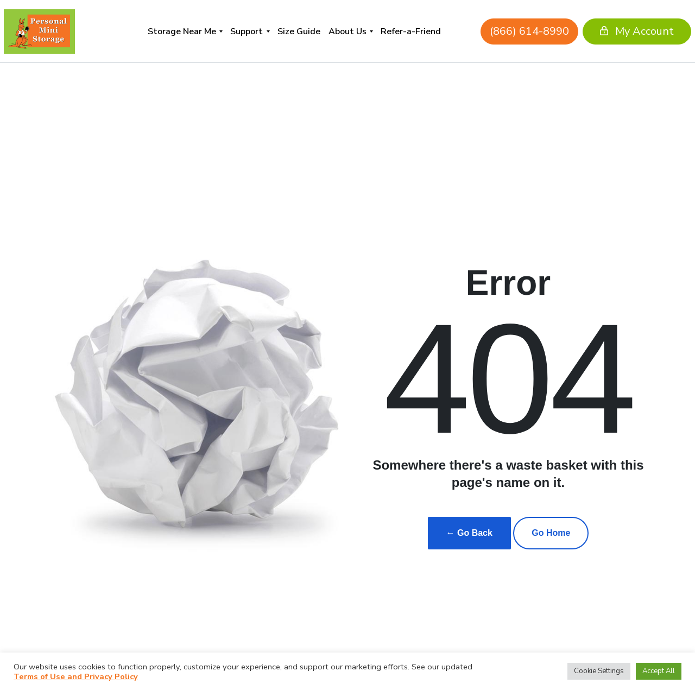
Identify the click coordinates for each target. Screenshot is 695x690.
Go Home (551, 532)
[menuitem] (184, 31)
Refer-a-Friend (411, 31)
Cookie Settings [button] (599, 671)
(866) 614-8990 (498, 31)
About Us (347, 31)
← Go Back (469, 532)
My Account (606, 31)
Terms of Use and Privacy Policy (76, 676)
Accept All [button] (658, 671)
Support (246, 31)
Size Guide (298, 31)
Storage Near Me (182, 31)
